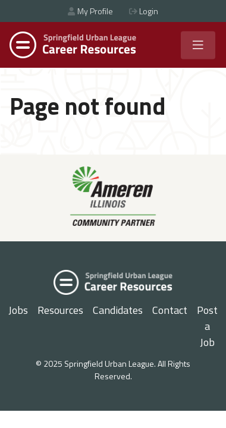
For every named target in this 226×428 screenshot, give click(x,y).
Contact (169, 310)
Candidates (118, 310)
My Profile (90, 11)
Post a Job (207, 326)
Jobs (18, 310)
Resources (60, 310)
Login (143, 11)
